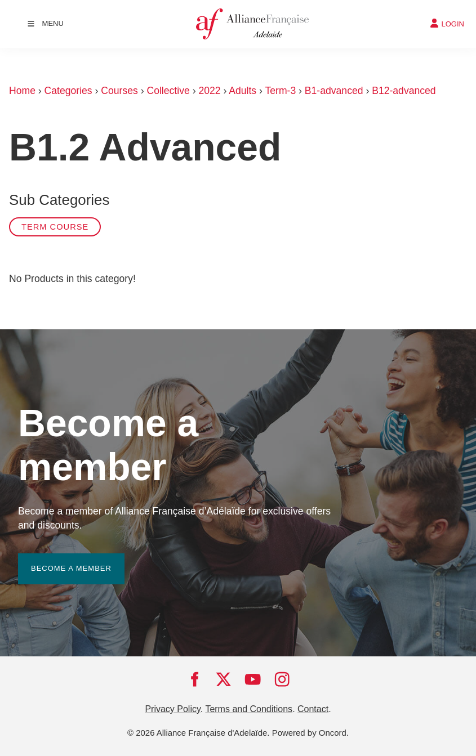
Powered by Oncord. (310, 732)
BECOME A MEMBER (58, 560)
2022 (209, 90)
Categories (68, 90)
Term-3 (280, 90)
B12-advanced (403, 90)
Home (22, 90)
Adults (242, 90)
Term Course (54, 226)
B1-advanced (334, 90)
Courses (119, 90)
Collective (167, 90)
